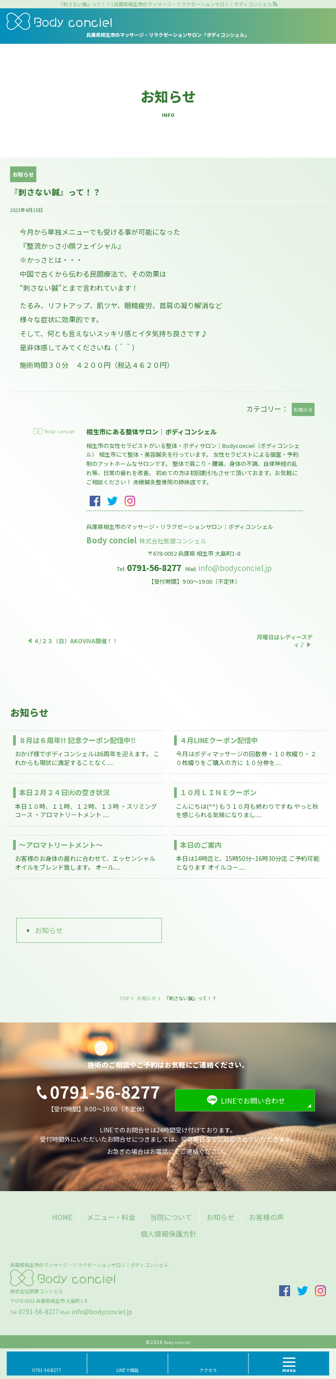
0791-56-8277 (39, 1311)
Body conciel (147, 540)
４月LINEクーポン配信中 (219, 740)
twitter (112, 501)
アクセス (208, 1370)
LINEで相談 (127, 1370)
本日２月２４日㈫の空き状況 (64, 792)
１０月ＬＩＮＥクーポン (218, 792)
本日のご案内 (201, 844)
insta (130, 501)
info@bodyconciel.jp (235, 567)
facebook (95, 501)
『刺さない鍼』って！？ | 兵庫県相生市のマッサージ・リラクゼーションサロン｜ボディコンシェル (165, 4)
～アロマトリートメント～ (61, 844)
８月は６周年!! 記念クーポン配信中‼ (77, 740)
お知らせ (49, 930)
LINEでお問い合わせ (253, 1100)
